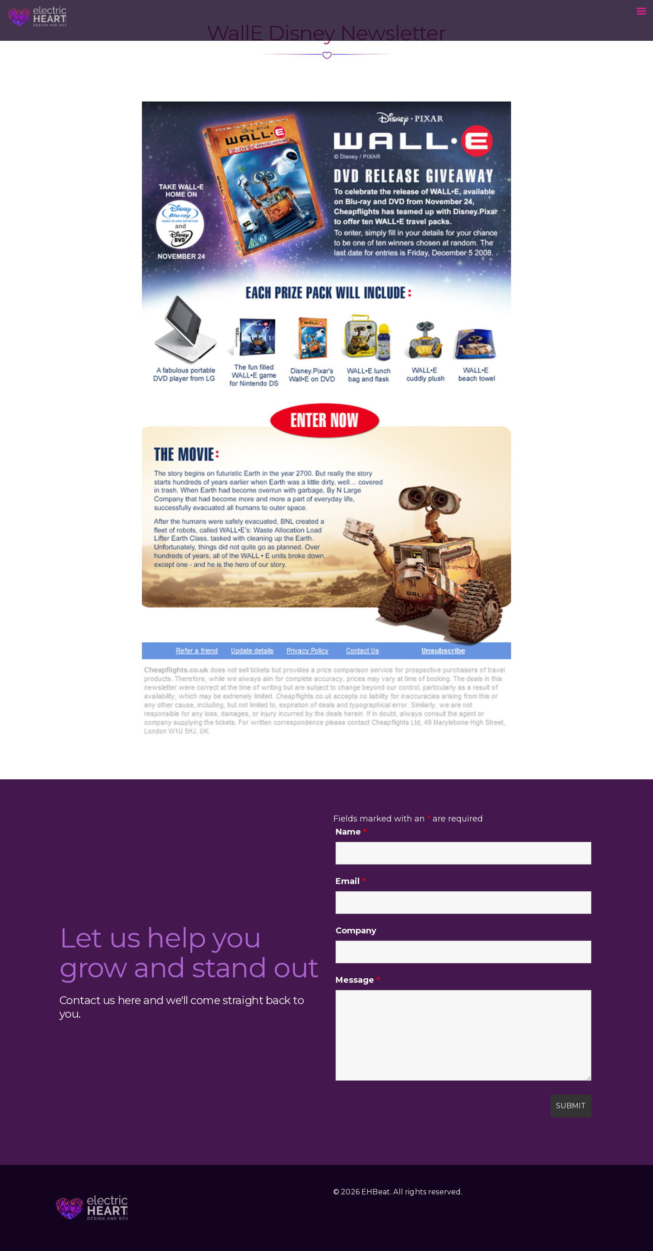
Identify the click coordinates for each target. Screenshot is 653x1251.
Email (350, 881)
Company (356, 930)
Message (358, 980)
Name (351, 831)
